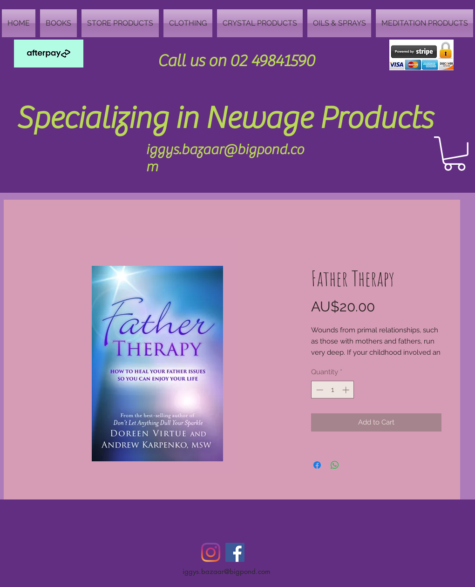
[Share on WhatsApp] (334, 465)
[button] (454, 153)
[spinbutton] (332, 389)
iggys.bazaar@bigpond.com (227, 571)
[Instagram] (210, 552)
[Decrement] (318, 389)
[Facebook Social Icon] (234, 552)
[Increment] (346, 389)
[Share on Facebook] (317, 465)
